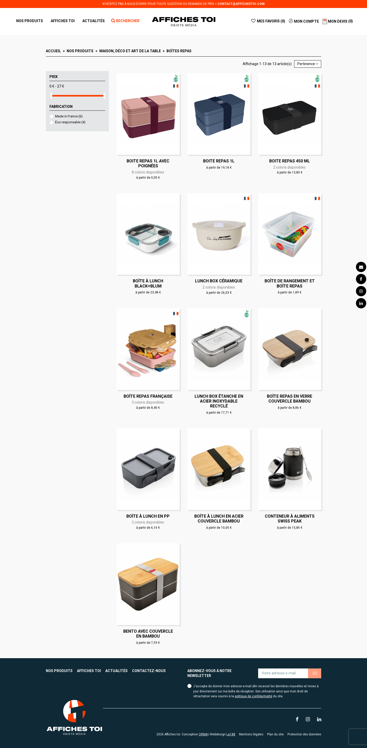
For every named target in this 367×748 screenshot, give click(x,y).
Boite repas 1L (218, 161)
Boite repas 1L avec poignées (148, 163)
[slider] (51, 95)
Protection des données (304, 734)
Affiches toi (89, 671)
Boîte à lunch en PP (148, 516)
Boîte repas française (148, 396)
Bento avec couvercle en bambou (148, 634)
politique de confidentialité (253, 696)
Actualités (116, 671)
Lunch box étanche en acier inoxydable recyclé (219, 401)
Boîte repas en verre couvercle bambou (289, 399)
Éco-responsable (70, 122)
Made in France (69, 116)
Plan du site (275, 734)
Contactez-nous (149, 671)
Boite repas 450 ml (289, 161)
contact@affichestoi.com (241, 4)
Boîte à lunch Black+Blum (148, 283)
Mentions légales (251, 734)
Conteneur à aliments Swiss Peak (289, 519)
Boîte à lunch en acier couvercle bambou (218, 519)
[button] (62, 20)
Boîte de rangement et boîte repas (290, 283)
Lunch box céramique (218, 281)
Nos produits (59, 671)
